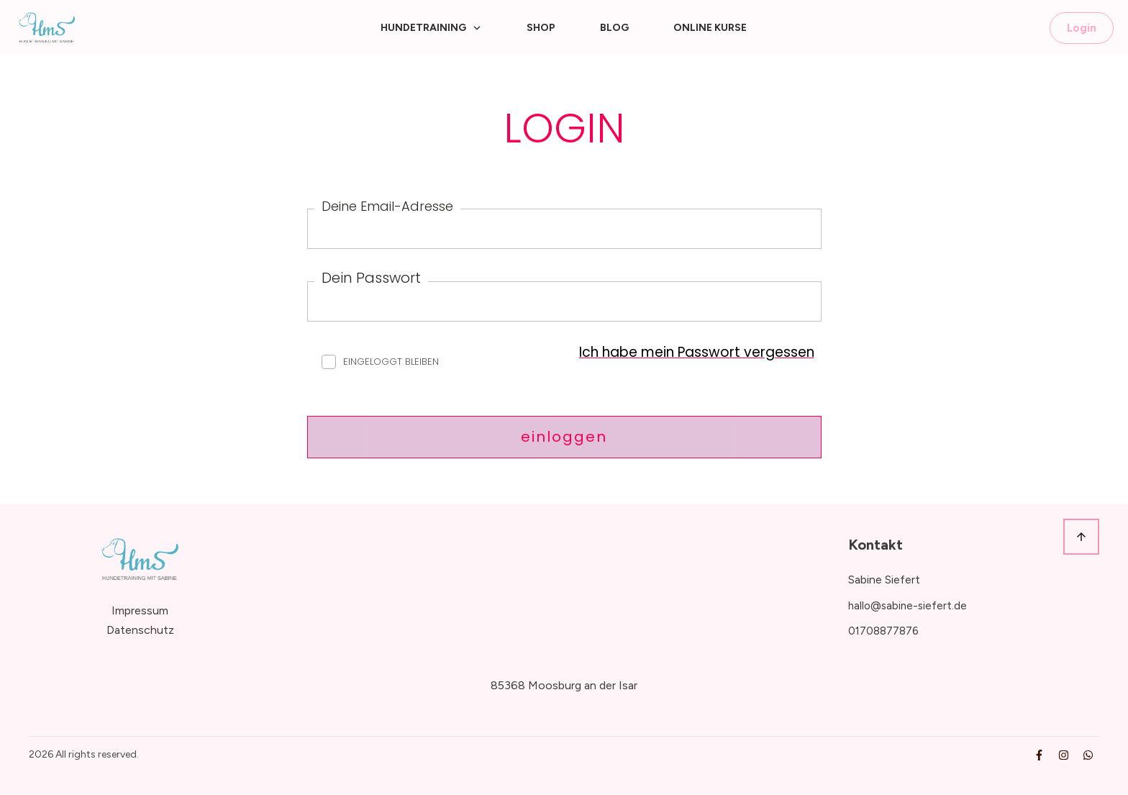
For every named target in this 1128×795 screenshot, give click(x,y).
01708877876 (883, 630)
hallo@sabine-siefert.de (907, 605)
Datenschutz (140, 630)
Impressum (140, 610)
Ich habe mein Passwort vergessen (696, 352)
